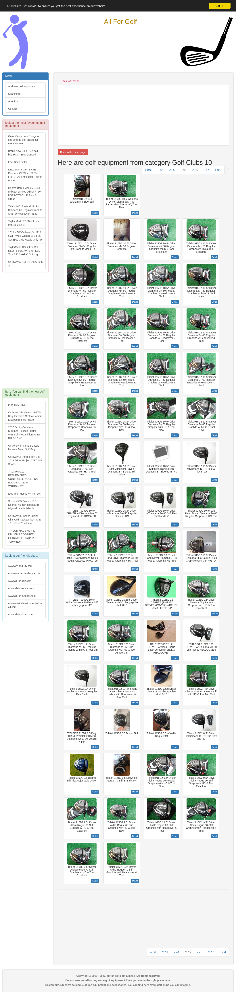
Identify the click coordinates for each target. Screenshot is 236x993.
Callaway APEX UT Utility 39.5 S (25, 263)
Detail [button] (95, 213)
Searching (14, 93)
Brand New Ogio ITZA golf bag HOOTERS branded (23, 152)
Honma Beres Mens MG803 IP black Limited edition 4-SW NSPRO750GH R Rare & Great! (25, 193)
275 (183, 170)
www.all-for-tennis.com (21, 588)
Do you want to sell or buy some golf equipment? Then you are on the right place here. (117, 980)
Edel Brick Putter (17, 162)
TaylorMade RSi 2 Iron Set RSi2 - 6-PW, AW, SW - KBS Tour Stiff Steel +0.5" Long (24, 251)
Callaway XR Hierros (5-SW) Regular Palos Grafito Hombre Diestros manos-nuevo (25, 416)
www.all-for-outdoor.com (22, 595)
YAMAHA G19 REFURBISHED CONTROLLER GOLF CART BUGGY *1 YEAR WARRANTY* (24, 479)
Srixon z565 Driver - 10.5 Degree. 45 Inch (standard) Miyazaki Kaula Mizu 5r (23, 505)
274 (172, 170)
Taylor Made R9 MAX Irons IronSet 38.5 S (23, 223)
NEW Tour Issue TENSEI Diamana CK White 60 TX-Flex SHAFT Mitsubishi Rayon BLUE (25, 175)
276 (195, 170)
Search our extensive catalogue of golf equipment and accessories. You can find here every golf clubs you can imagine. (118, 985)
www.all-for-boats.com (20, 614)
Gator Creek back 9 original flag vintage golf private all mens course (23, 140)
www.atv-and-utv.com (20, 565)
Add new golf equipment (22, 86)
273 (160, 170)
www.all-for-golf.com (19, 580)
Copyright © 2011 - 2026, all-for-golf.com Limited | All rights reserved (118, 975)
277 (206, 170)
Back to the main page (73, 152)
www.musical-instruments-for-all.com (25, 605)
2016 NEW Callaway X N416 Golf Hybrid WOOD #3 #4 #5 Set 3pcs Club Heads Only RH (25, 236)
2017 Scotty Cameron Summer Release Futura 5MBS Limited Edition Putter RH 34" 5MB (24, 433)
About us (13, 101)
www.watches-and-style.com (24, 573)
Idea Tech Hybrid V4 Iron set (24, 493)
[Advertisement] (25, 332)
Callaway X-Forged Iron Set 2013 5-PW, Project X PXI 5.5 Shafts (25, 460)
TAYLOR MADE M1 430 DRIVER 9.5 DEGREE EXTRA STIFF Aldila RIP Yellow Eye (22, 536)
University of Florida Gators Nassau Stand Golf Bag (23, 447)
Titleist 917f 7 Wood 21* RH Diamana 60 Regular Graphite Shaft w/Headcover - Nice (25, 210)
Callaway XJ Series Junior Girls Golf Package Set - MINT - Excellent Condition (25, 519)
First (148, 170)
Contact (12, 108)
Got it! (220, 6)
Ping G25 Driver (17, 405)
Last (218, 170)
